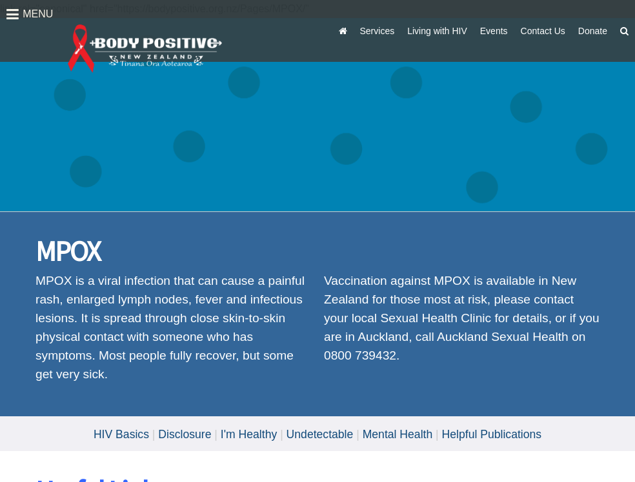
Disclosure (184, 434)
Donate (592, 31)
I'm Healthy (249, 434)
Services (377, 31)
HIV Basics (121, 434)
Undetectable (320, 434)
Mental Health (398, 434)
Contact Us (543, 31)
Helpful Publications (492, 434)
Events (494, 31)
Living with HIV (437, 31)
